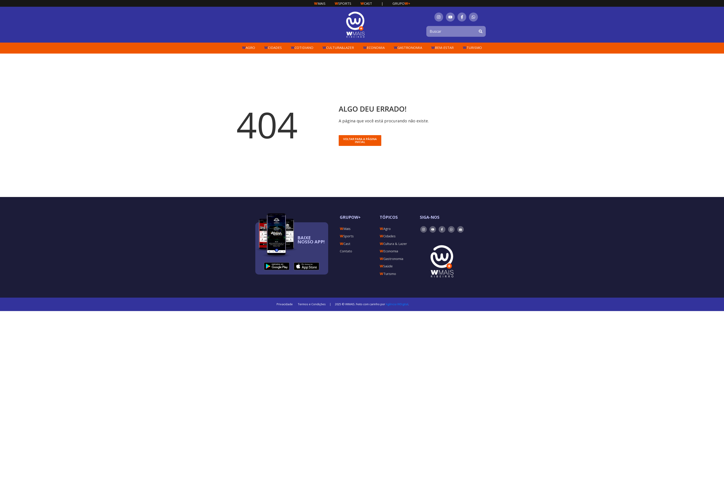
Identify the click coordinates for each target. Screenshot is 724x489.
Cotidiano (302, 47)
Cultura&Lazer (338, 47)
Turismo (472, 47)
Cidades (273, 47)
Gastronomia (408, 47)
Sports (343, 3)
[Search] (480, 31)
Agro (248, 47)
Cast (366, 3)
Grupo (401, 3)
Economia (374, 47)
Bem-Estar (442, 47)
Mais (319, 3)
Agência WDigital (397, 304)
